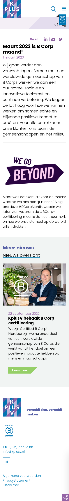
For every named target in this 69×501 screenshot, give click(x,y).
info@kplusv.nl (14, 451)
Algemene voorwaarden (22, 476)
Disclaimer (11, 485)
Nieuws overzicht (21, 255)
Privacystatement (17, 480)
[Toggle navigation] (64, 8)
